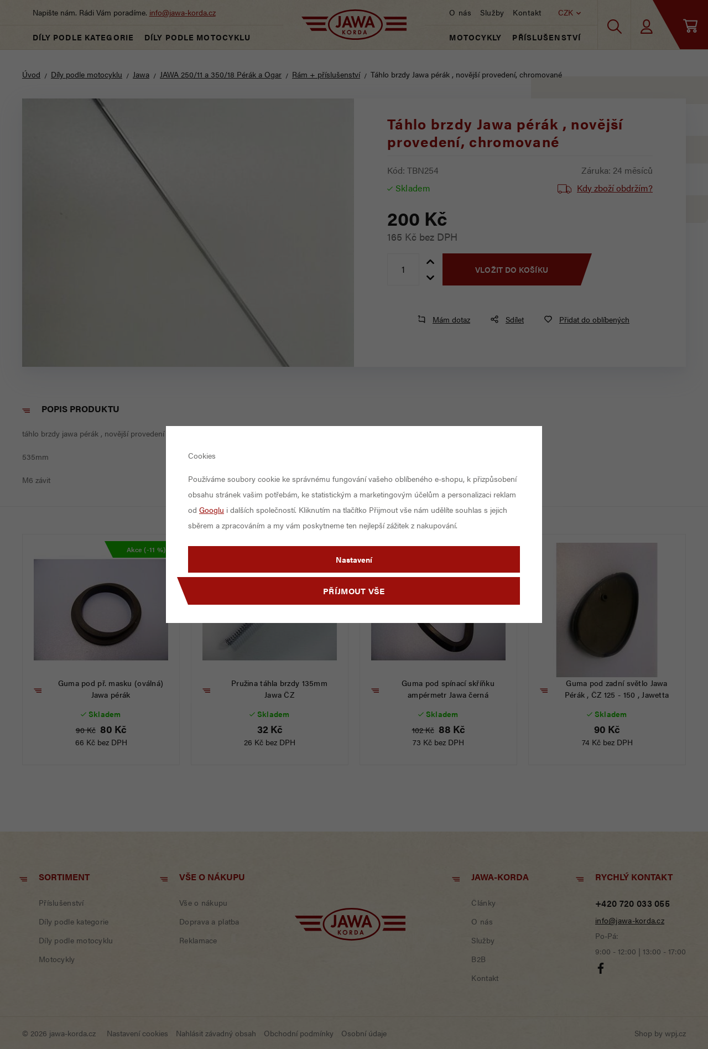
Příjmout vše (354, 590)
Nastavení (354, 559)
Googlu (211, 509)
